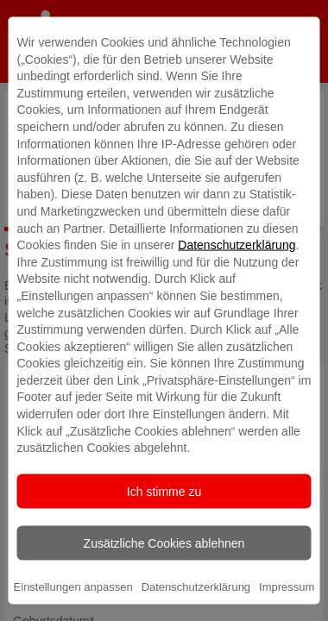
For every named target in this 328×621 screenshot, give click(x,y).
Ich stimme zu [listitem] (164, 491)
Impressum (286, 586)
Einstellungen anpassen (73, 586)
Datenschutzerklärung (236, 245)
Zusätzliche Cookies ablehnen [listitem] (164, 542)
